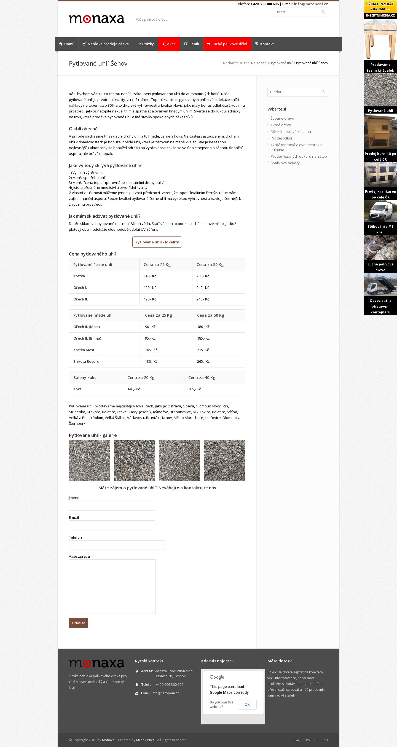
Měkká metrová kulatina (291, 131)
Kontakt (264, 43)
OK (247, 704)
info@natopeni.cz (311, 3)
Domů (66, 43)
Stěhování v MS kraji (380, 217)
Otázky (145, 44)
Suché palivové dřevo (380, 253)
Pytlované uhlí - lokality (157, 242)
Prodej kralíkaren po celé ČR (380, 181)
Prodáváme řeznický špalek (380, 46)
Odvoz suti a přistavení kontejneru (380, 294)
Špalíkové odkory (285, 162)
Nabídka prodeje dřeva (105, 43)
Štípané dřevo (282, 118)
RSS (308, 740)
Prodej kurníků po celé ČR (380, 138)
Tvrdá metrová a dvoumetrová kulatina (296, 147)
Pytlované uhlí (282, 63)
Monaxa (108, 740)
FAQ (297, 740)
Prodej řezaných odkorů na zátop (299, 156)
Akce (168, 44)
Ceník (191, 44)
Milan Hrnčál (145, 740)
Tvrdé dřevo (281, 124)
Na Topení (259, 63)
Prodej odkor (282, 138)
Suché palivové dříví (227, 43)
